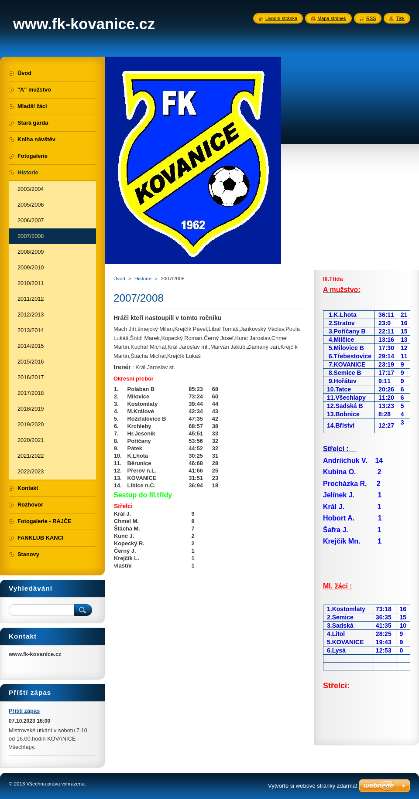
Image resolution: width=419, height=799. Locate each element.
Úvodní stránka (281, 18)
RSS (371, 18)
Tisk (400, 18)
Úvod (119, 278)
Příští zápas (24, 710)
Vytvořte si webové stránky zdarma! (312, 785)
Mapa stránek (331, 18)
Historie (142, 278)
